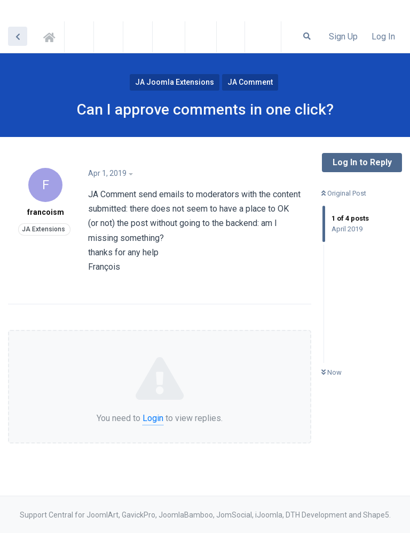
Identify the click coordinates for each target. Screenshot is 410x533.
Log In (383, 36)
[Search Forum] (307, 36)
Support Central (52, 36)
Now (331, 372)
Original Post (343, 193)
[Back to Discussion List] (17, 36)
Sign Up (343, 36)
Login (153, 418)
